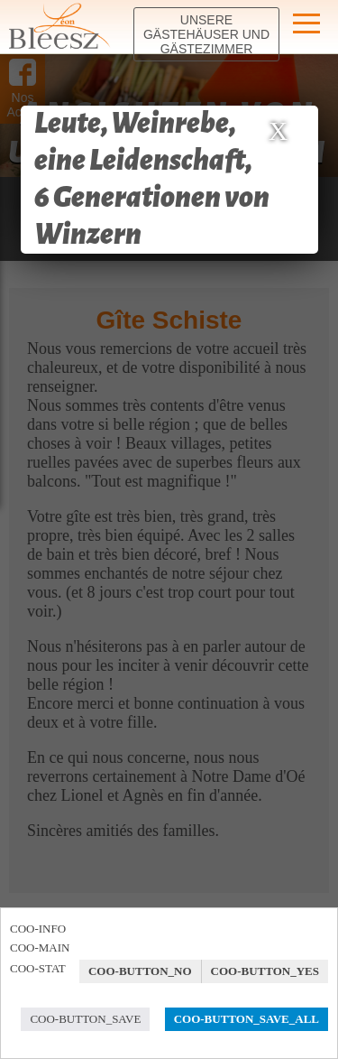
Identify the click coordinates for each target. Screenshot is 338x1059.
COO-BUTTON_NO (140, 971)
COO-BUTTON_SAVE (85, 1019)
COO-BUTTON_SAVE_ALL (246, 1019)
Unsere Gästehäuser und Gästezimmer (206, 34)
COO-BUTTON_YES (265, 971)
